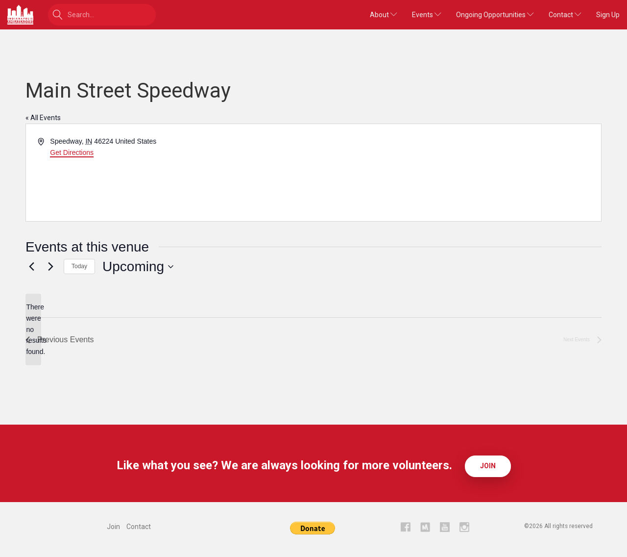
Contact (565, 15)
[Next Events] (50, 267)
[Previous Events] (31, 267)
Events (426, 15)
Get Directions (72, 152)
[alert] (33, 329)
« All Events (43, 118)
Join (488, 465)
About (383, 15)
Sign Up (608, 15)
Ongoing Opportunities (495, 15)
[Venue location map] (456, 172)
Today (79, 266)
